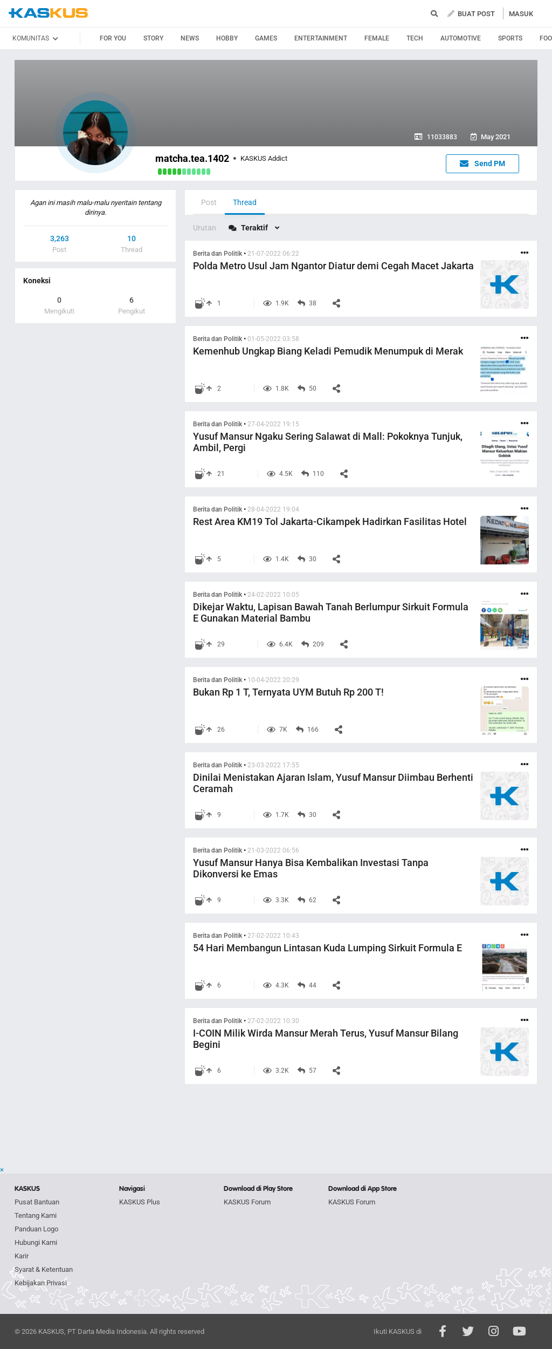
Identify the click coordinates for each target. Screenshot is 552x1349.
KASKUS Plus (139, 1202)
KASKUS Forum (247, 1202)
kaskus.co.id (48, 13)
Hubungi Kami (36, 1242)
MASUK (521, 14)
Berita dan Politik (217, 253)
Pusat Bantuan (37, 1202)
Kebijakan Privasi (41, 1283)
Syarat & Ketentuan (44, 1269)
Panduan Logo (36, 1229)
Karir (22, 1256)
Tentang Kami (36, 1215)
